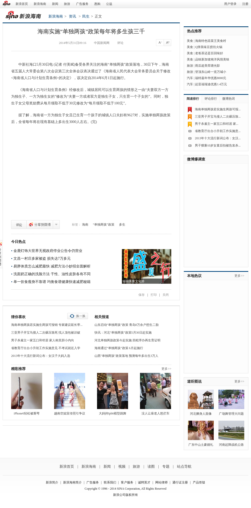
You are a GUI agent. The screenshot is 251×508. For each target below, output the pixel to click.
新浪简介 (52, 482)
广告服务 (82, 4)
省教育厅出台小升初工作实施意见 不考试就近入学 (45, 348)
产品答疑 (199, 482)
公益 (109, 4)
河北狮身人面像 (201, 413)
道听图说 (194, 381)
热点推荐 (194, 31)
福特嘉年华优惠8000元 (210, 78)
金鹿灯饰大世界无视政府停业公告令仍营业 (47, 251)
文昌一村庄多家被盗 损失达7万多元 (42, 258)
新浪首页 (22, 4)
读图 (151, 466)
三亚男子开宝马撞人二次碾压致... (218, 116)
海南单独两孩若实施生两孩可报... (218, 109)
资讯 (72, 16)
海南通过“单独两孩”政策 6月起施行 (118, 348)
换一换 (80, 316)
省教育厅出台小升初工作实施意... (218, 131)
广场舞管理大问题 (231, 413)
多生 (122, 224)
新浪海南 (40, 4)
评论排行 (210, 99)
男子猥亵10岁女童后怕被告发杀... (218, 145)
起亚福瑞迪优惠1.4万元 (211, 84)
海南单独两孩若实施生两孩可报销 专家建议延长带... (47, 325)
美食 (190, 41)
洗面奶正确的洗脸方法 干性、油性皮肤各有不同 (52, 274)
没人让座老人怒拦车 (155, 413)
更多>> (166, 369)
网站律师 (161, 482)
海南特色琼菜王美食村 (210, 41)
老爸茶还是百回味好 (209, 53)
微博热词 (228, 99)
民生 (86, 16)
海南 (85, 224)
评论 (19, 224)
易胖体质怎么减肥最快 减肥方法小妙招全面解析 (52, 266)
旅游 (67, 4)
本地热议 (194, 276)
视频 (122, 466)
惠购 (97, 4)
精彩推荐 (18, 369)
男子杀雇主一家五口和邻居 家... (216, 124)
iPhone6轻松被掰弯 (26, 413)
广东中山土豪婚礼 (200, 445)
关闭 (166, 295)
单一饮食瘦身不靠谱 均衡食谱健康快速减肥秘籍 (52, 282)
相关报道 (101, 317)
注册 (245, 4)
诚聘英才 (144, 482)
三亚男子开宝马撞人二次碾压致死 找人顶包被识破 (45, 332)
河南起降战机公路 (231, 445)
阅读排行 (193, 99)
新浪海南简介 (72, 482)
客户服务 (127, 482)
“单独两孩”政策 (103, 224)
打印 (154, 295)
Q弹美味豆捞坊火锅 (208, 47)
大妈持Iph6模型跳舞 (112, 413)
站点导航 (184, 466)
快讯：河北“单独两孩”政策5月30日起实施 (123, 332)
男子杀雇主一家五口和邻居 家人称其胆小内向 (42, 340)
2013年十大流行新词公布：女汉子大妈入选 (40, 356)
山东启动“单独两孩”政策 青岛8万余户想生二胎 (126, 325)
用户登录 (230, 4)
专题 (165, 466)
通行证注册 (180, 482)
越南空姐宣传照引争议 (69, 413)
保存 (141, 295)
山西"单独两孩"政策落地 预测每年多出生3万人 (126, 356)
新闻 (55, 4)
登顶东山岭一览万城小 (210, 72)
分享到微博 (39, 224)
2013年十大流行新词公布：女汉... (218, 138)
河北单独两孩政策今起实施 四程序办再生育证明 (127, 340)
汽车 (190, 78)
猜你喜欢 (18, 317)
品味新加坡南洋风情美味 (212, 59)
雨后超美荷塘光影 (207, 65)
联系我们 (110, 482)
